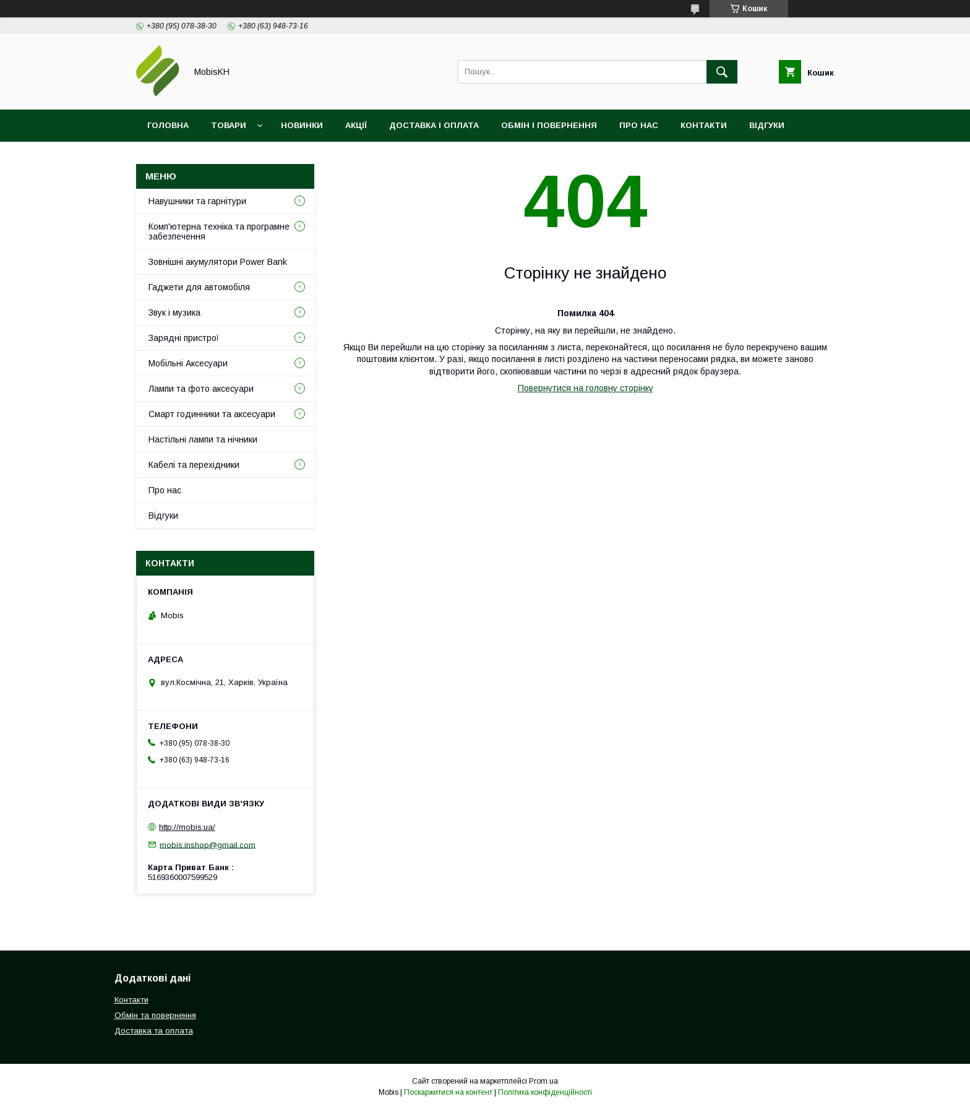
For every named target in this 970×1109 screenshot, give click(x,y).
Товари (228, 125)
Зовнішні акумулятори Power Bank (217, 262)
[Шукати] (721, 72)
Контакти (703, 125)
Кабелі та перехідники (193, 465)
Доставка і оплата (434, 125)
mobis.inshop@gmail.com (207, 844)
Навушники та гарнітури (197, 201)
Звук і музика (174, 312)
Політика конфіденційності (545, 1092)
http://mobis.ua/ (187, 827)
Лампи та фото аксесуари (201, 389)
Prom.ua (543, 1081)
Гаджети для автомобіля (199, 287)
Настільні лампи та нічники (202, 439)
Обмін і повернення (549, 125)
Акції (356, 125)
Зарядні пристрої (183, 338)
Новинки (302, 125)
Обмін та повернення (155, 1015)
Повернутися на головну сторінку (585, 388)
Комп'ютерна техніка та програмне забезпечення (219, 231)
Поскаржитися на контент (448, 1092)
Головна (168, 125)
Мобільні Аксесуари (188, 363)
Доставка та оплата (153, 1030)
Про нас (638, 125)
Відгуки (766, 125)
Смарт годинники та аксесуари (211, 414)
